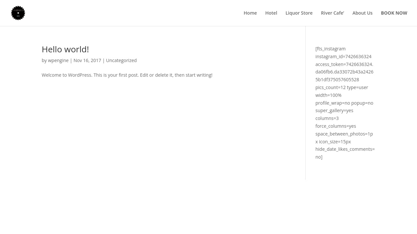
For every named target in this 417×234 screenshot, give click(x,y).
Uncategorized (121, 60)
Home (250, 13)
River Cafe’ (332, 13)
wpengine (58, 60)
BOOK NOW (394, 13)
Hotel (271, 13)
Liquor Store (298, 13)
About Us (362, 13)
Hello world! (65, 49)
